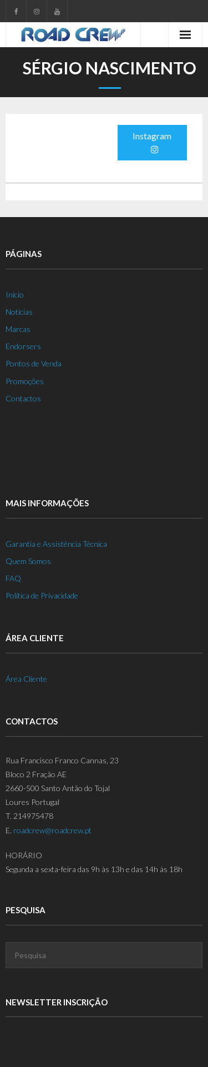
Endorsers (23, 346)
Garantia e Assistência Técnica (56, 543)
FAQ (13, 578)
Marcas (18, 329)
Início (15, 294)
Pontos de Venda (34, 363)
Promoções (25, 381)
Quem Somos (28, 561)
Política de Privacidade (42, 595)
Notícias (19, 311)
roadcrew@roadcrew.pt (52, 830)
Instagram (152, 142)
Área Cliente (26, 678)
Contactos (23, 398)
